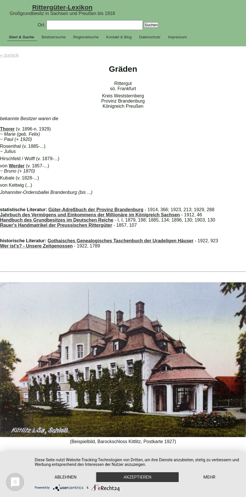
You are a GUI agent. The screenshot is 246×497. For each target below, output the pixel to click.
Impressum (177, 37)
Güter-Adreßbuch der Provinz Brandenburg (95, 209)
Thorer (7, 128)
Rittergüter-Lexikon (62, 7)
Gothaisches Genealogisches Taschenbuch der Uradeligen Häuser (120, 240)
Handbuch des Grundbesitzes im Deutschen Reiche (56, 220)
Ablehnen (65, 477)
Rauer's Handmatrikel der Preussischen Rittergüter (56, 225)
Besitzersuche (54, 37)
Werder (17, 165)
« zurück (9, 55)
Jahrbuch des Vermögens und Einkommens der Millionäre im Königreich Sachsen (90, 214)
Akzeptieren (137, 477)
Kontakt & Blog (119, 37)
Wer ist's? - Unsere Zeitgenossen (36, 245)
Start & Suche (21, 37)
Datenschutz (149, 37)
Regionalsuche (86, 37)
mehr (210, 477)
